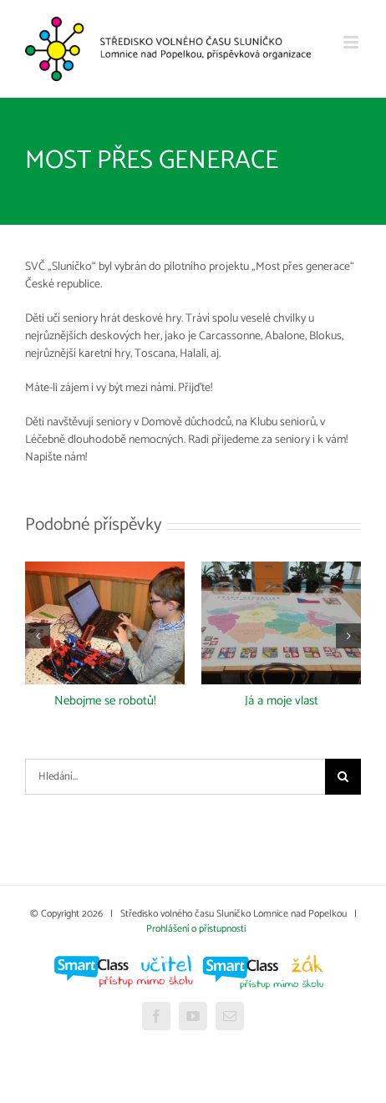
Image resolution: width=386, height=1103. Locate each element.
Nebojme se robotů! (105, 700)
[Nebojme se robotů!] (105, 571)
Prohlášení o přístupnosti (196, 929)
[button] (37, 635)
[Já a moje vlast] (281, 571)
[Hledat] (343, 777)
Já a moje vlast (281, 700)
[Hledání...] (175, 777)
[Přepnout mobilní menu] (352, 42)
